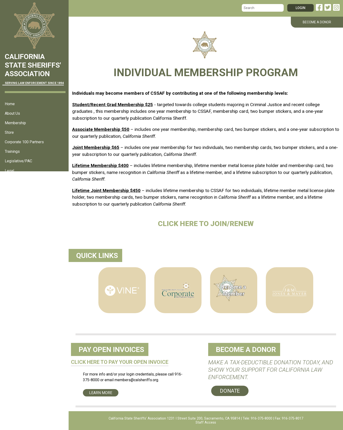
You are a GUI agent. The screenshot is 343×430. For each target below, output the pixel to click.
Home (10, 104)
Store (9, 132)
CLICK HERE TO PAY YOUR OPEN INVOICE (119, 362)
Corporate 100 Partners (24, 142)
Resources (14, 190)
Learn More (100, 392)
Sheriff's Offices (18, 180)
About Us (12, 113)
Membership (15, 123)
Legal (9, 170)
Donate (230, 391)
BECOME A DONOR (317, 22)
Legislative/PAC (18, 161)
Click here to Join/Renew (206, 223)
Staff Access (206, 422)
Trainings (12, 151)
